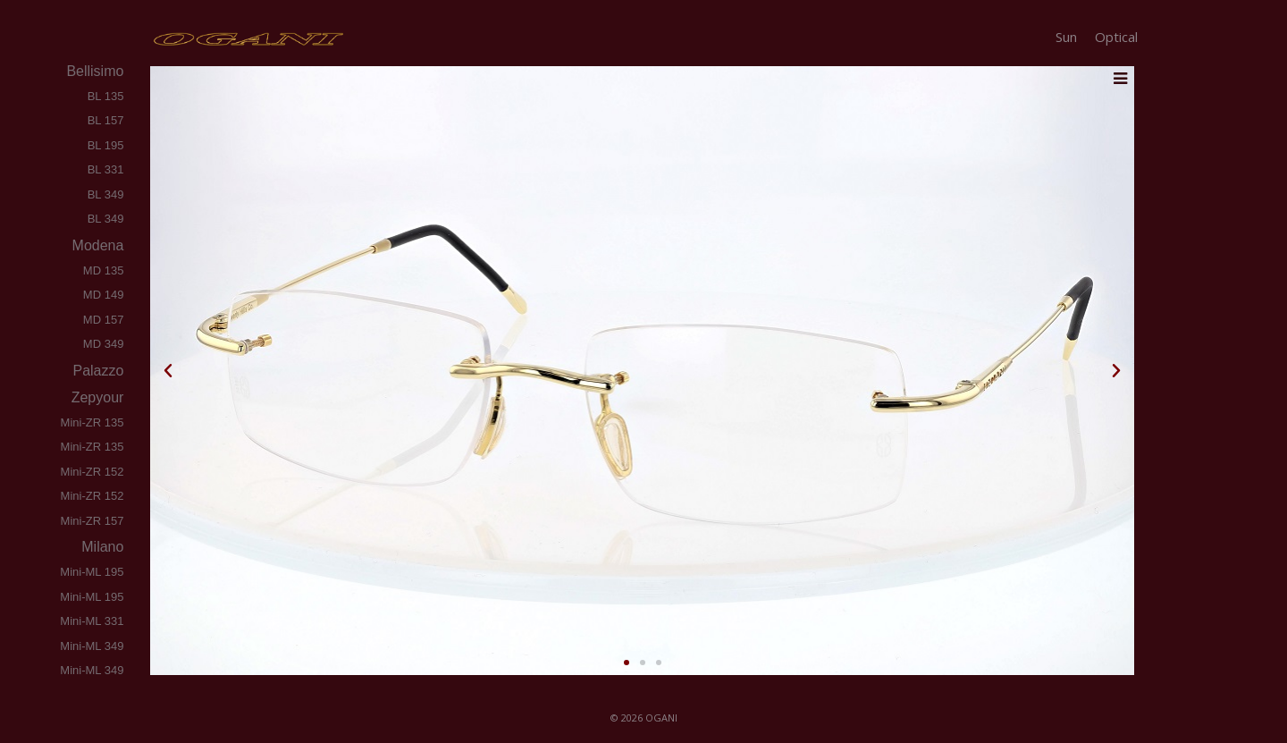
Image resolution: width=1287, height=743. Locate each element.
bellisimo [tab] (93, 71)
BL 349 (106, 194)
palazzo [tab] (96, 370)
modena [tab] (96, 245)
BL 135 (106, 96)
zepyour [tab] (95, 397)
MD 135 (103, 270)
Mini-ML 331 (91, 621)
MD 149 (103, 294)
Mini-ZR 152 (92, 471)
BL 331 (106, 169)
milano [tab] (101, 546)
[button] (168, 371)
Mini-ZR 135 (92, 422)
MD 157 (103, 319)
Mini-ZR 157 (92, 521)
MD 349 (103, 343)
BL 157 (106, 120)
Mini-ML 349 (91, 646)
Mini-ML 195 (91, 571)
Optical (1116, 37)
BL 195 (106, 145)
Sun (1066, 37)
